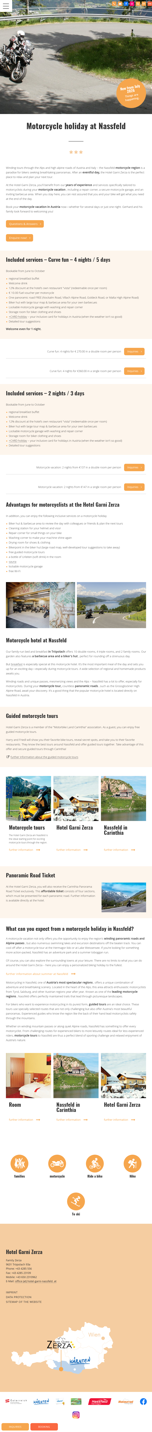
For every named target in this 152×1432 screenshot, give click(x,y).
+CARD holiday (18, 317)
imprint (12, 1292)
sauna (12, 562)
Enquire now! (18, 238)
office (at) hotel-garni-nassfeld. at (35, 1281)
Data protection (19, 1297)
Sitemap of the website (24, 1302)
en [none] (149, 3)
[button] (138, 3)
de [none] (143, 3)
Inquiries (132, 351)
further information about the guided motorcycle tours (44, 757)
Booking (44, 1426)
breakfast (17, 664)
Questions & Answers (23, 224)
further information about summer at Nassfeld (37, 974)
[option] (144, 3)
